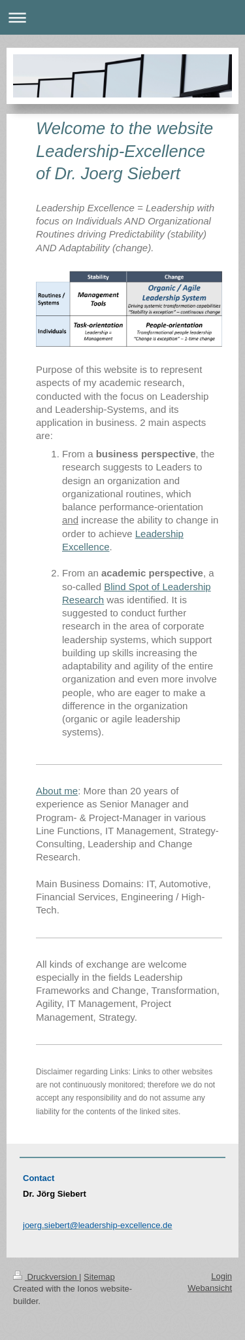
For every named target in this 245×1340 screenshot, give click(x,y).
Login (221, 1276)
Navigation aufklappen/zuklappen (122, 17)
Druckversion (46, 1277)
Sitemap (99, 1277)
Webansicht (210, 1288)
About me (57, 790)
